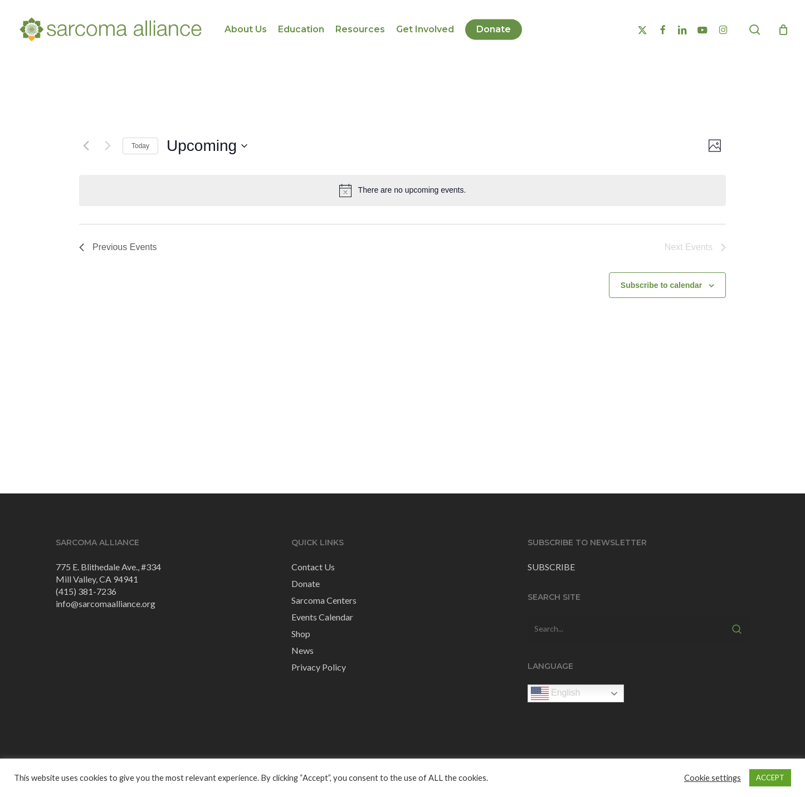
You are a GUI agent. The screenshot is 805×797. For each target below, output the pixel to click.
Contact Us (313, 566)
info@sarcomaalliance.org (105, 603)
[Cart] (783, 29)
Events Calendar (322, 617)
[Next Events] (107, 146)
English (555, 693)
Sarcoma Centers (324, 600)
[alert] (402, 190)
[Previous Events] (85, 146)
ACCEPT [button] (770, 777)
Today (140, 146)
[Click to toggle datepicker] (207, 146)
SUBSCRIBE (551, 566)
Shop (300, 633)
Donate (305, 583)
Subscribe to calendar (661, 285)
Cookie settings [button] (712, 778)
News (302, 650)
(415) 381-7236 (86, 591)
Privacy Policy (318, 667)
